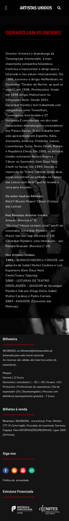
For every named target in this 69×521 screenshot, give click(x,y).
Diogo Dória (38, 291)
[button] (6, 8)
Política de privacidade (16, 480)
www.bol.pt (38, 421)
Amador (11, 220)
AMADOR (23, 301)
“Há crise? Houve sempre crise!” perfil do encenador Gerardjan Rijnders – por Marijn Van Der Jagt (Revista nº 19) (34, 231)
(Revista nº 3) (27, 220)
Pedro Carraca (41, 296)
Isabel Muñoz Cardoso (37, 265)
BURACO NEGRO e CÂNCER (37, 260)
